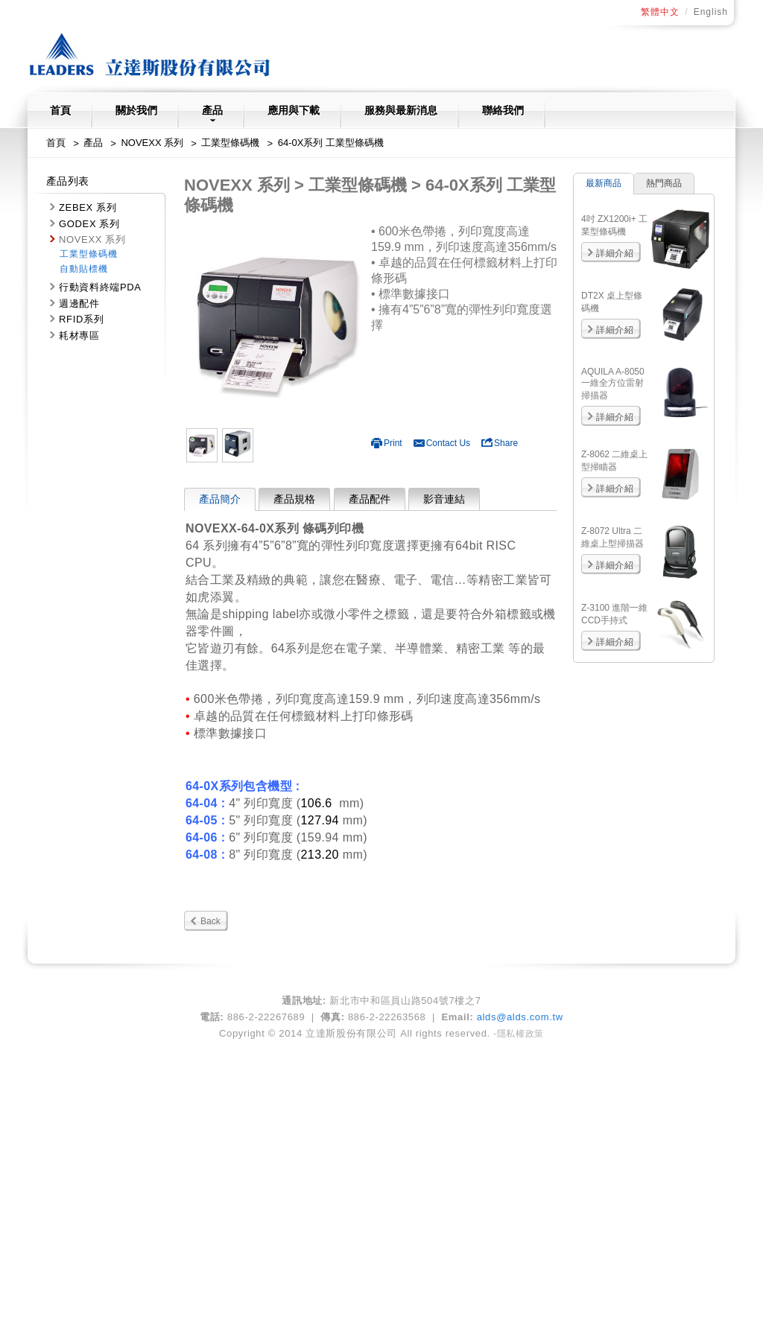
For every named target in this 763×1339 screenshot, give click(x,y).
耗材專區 (79, 335)
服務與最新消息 (400, 110)
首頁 (60, 110)
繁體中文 (660, 12)
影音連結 (444, 499)
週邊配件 (79, 303)
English (711, 12)
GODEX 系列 (89, 223)
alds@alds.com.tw (520, 1016)
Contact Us (442, 443)
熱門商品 (664, 183)
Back (210, 921)
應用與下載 (293, 110)
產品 (212, 112)
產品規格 (294, 499)
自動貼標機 (84, 269)
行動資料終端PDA (100, 287)
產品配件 (369, 499)
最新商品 (603, 183)
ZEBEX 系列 (87, 207)
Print (386, 443)
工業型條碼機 (230, 142)
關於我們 (136, 110)
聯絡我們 (503, 110)
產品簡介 (220, 499)
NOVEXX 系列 (152, 142)
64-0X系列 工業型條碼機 (331, 142)
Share (499, 443)
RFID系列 (81, 319)
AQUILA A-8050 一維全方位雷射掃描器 (613, 383)
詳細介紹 (614, 253)
